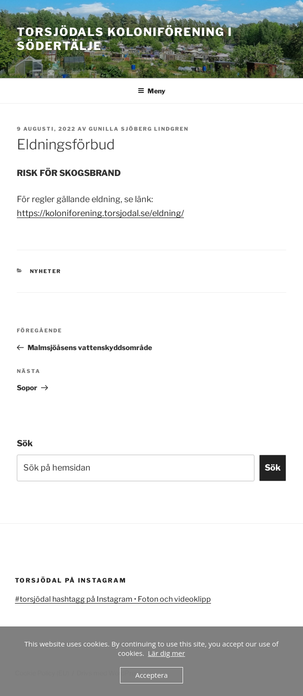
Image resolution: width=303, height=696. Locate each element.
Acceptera (151, 675)
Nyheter (46, 271)
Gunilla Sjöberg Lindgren (139, 129)
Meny (151, 91)
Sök (25, 443)
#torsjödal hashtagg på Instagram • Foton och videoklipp (113, 599)
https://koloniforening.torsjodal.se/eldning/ (100, 213)
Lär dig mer (166, 653)
